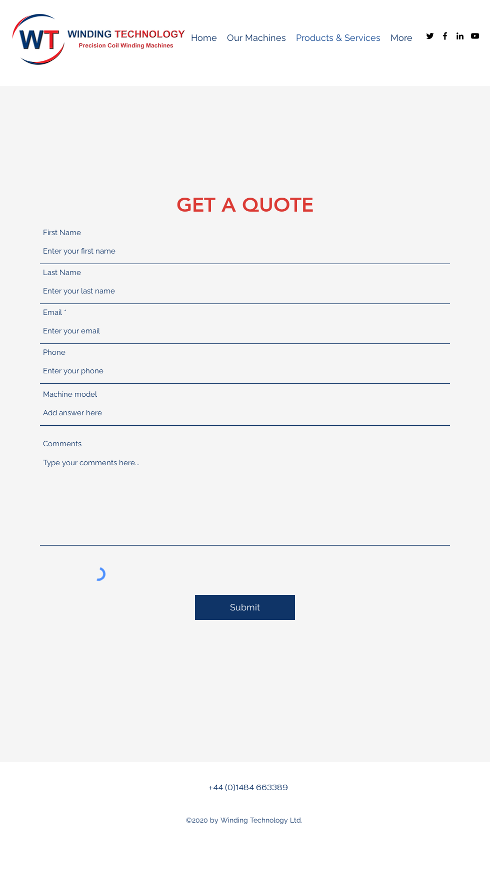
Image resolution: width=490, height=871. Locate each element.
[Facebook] (445, 36)
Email (52, 312)
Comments (62, 444)
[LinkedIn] (460, 36)
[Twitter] (430, 36)
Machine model (70, 394)
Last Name (62, 273)
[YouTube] (475, 36)
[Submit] (245, 607)
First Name (62, 233)
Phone (54, 352)
